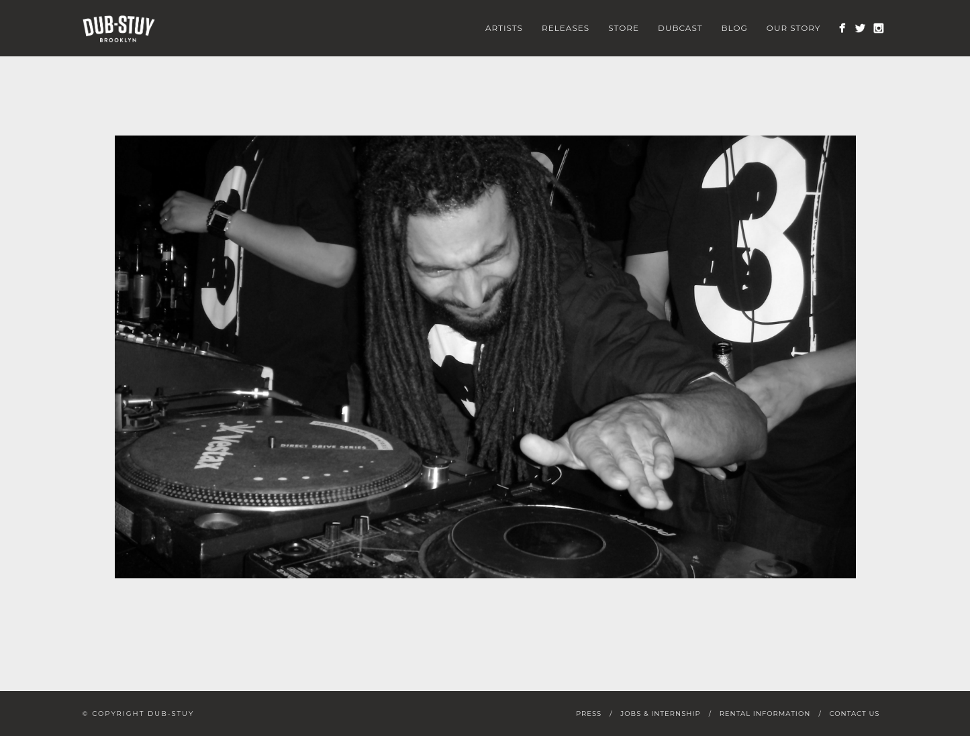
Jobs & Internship (660, 713)
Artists (504, 28)
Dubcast (680, 28)
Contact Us (854, 713)
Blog (735, 28)
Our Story (794, 28)
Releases (565, 28)
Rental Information (765, 713)
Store (623, 28)
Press (588, 713)
